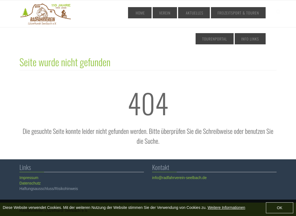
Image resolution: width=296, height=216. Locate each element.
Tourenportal (249, 13)
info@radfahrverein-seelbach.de (179, 177)
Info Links (253, 39)
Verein (147, 13)
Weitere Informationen (226, 207)
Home (128, 13)
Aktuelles (170, 13)
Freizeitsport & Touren (208, 13)
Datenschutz (29, 183)
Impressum (28, 177)
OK (279, 208)
